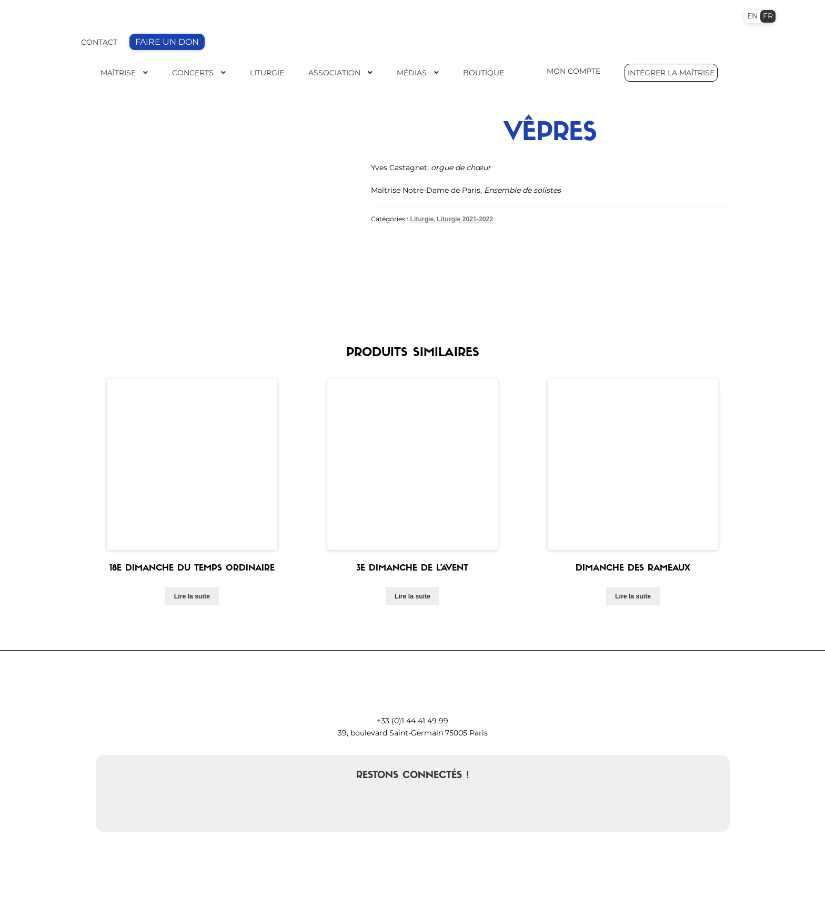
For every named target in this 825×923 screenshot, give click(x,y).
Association (334, 72)
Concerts (193, 72)
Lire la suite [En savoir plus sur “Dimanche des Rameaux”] (633, 500)
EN (752, 16)
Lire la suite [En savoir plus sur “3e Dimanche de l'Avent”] (412, 500)
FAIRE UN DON (167, 42)
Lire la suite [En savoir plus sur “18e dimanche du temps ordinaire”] (192, 500)
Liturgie (267, 72)
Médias (412, 72)
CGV (633, 902)
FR (768, 16)
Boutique (483, 72)
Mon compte (517, 902)
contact (272, 902)
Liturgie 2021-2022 (465, 219)
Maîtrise (118, 72)
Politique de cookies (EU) (688, 902)
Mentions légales (592, 902)
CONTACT (99, 42)
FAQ (550, 902)
